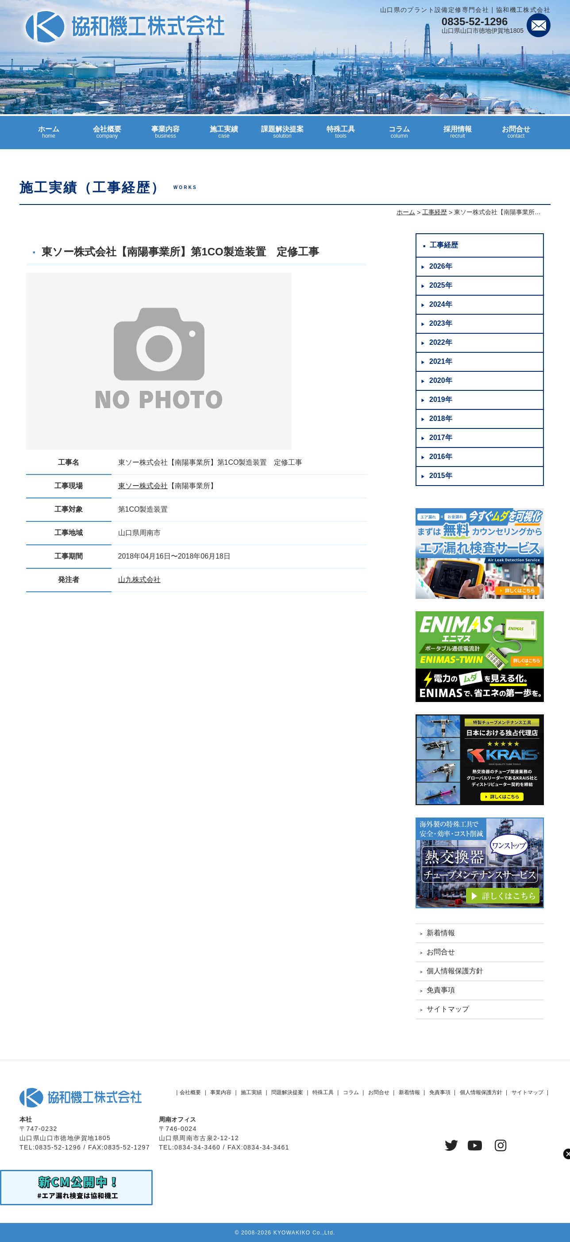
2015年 (440, 475)
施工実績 (224, 136)
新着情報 (441, 933)
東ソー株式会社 (143, 486)
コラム (399, 136)
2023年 (440, 323)
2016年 (440, 456)
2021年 (440, 361)
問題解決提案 (287, 1092)
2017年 (440, 437)
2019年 (440, 399)
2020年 (440, 380)
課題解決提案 (282, 136)
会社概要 (107, 136)
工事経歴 (444, 245)
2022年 (440, 342)
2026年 (440, 266)
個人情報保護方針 (455, 971)
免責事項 (441, 990)
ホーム (48, 136)
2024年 (440, 304)
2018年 (440, 418)
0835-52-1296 (475, 21)
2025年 (440, 285)
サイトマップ (448, 1009)
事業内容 (165, 136)
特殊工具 (341, 136)
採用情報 (457, 136)
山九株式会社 (139, 579)
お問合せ (516, 136)
